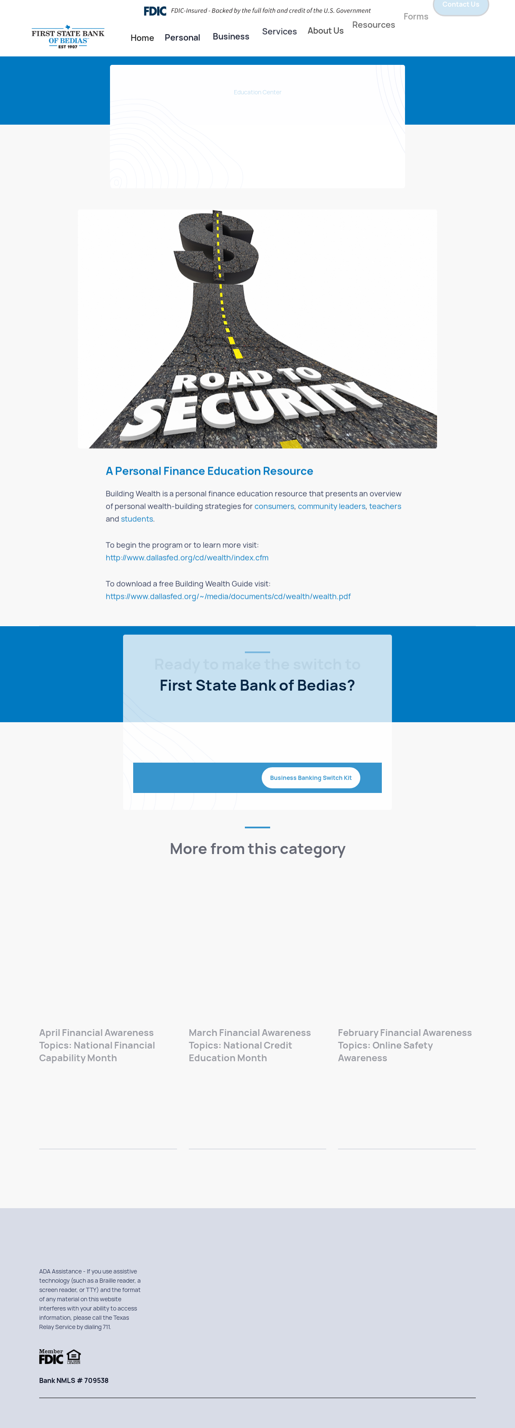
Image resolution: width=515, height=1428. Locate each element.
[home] (76, 38)
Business (231, 32)
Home (142, 37)
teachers (385, 507)
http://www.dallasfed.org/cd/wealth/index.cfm (187, 558)
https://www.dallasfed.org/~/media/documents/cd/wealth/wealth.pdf (228, 597)
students (137, 519)
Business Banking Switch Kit (311, 778)
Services (279, 22)
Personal (182, 35)
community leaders (331, 507)
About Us (326, 21)
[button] (182, 36)
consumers (274, 507)
